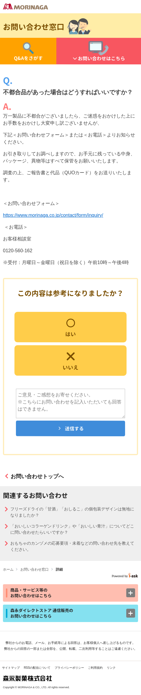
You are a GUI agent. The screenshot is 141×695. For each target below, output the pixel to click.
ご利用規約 (95, 667)
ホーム (8, 569)
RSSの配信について (37, 667)
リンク (111, 667)
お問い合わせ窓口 (34, 569)
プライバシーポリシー (69, 667)
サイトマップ (11, 667)
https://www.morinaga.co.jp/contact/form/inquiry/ (53, 215)
